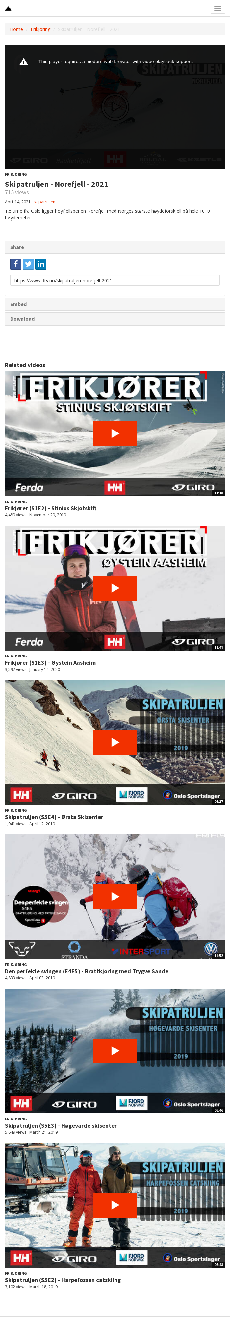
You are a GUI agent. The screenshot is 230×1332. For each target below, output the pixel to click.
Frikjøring (40, 29)
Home (16, 29)
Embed (18, 304)
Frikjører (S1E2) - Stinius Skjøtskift (50, 508)
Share (17, 247)
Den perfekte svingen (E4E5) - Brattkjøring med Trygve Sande (86, 971)
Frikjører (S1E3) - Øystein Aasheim (50, 662)
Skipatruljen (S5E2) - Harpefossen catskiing (63, 1280)
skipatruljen (44, 202)
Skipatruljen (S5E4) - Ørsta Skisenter (54, 817)
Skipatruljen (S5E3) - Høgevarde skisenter (61, 1125)
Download (22, 318)
